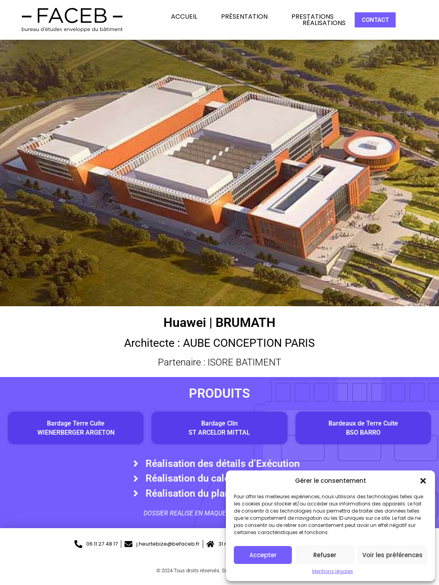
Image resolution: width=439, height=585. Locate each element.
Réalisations (324, 23)
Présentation (244, 17)
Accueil (184, 17)
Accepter (263, 555)
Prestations (312, 17)
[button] (423, 481)
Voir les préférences (392, 555)
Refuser (324, 555)
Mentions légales (332, 571)
